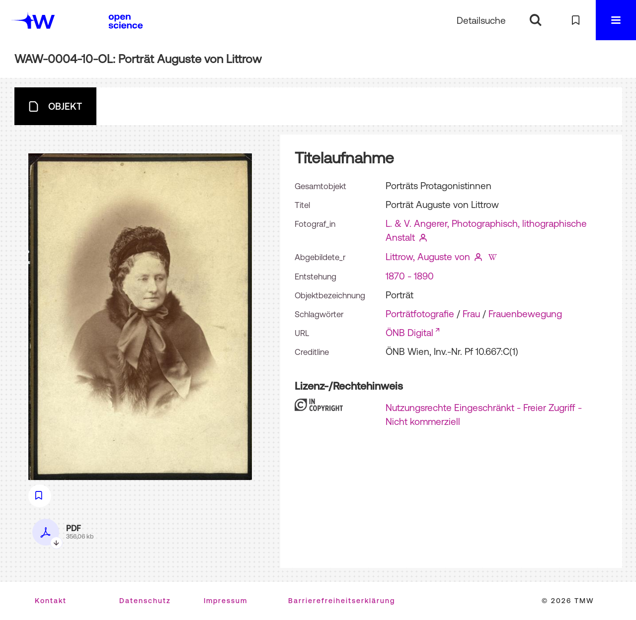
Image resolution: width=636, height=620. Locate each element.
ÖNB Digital (409, 332)
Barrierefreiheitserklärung (341, 601)
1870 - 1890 (410, 276)
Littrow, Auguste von (428, 256)
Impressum (225, 601)
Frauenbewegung (525, 313)
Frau (471, 313)
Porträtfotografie (420, 313)
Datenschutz (145, 601)
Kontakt (51, 601)
